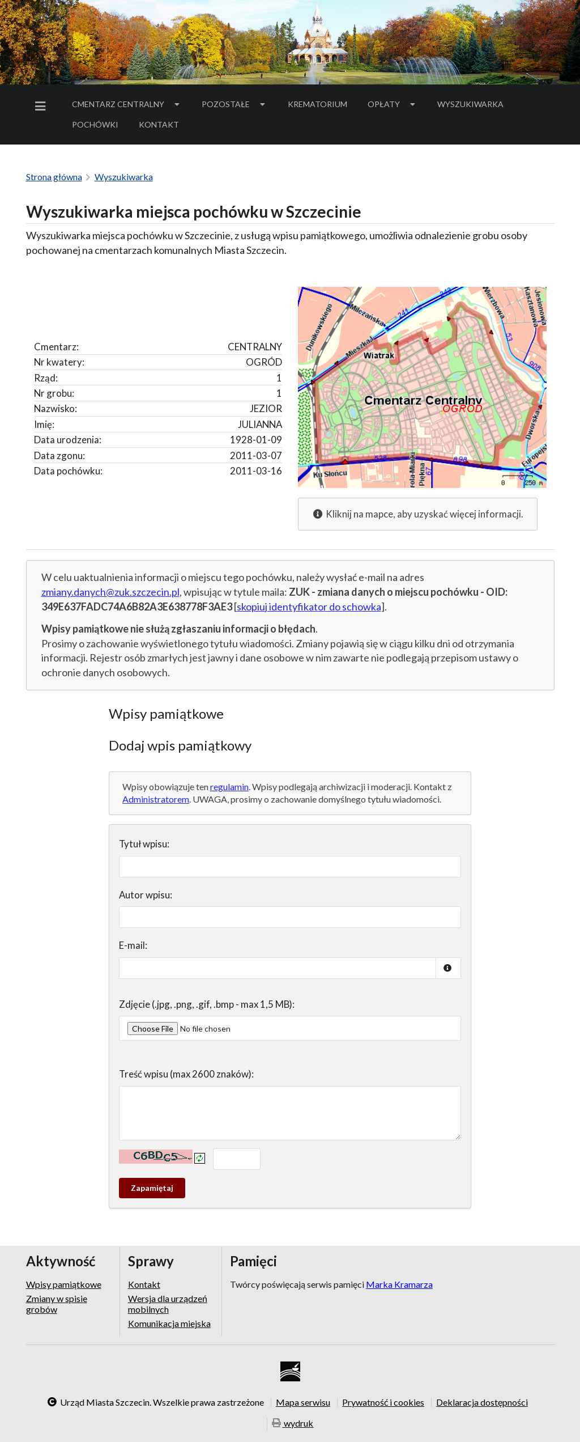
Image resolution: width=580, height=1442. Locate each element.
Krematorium (317, 104)
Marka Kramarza (399, 1284)
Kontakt (159, 124)
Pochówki (99, 126)
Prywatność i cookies (383, 1402)
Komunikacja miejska (169, 1323)
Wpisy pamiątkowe (63, 1284)
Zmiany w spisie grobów (56, 1303)
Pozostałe (234, 104)
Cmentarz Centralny (127, 104)
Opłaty (392, 104)
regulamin (229, 786)
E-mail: (133, 945)
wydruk (293, 1423)
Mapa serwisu (303, 1402)
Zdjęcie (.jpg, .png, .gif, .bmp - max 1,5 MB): (207, 1004)
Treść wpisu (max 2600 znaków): (186, 1074)
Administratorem (155, 799)
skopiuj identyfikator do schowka (309, 606)
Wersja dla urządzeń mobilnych (167, 1303)
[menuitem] (42, 106)
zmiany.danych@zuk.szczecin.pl (110, 592)
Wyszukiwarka (470, 104)
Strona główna (54, 176)
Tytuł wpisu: (144, 844)
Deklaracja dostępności (482, 1402)
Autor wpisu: (145, 895)
